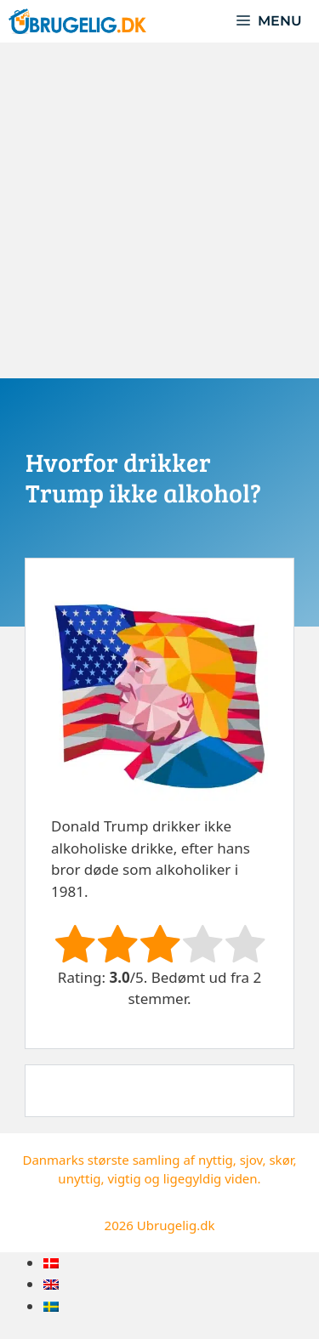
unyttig (79, 1178)
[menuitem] (51, 1263)
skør (281, 1159)
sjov (251, 1159)
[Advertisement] (159, 210)
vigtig (123, 1178)
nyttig (215, 1159)
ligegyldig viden (210, 1178)
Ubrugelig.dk (176, 1225)
